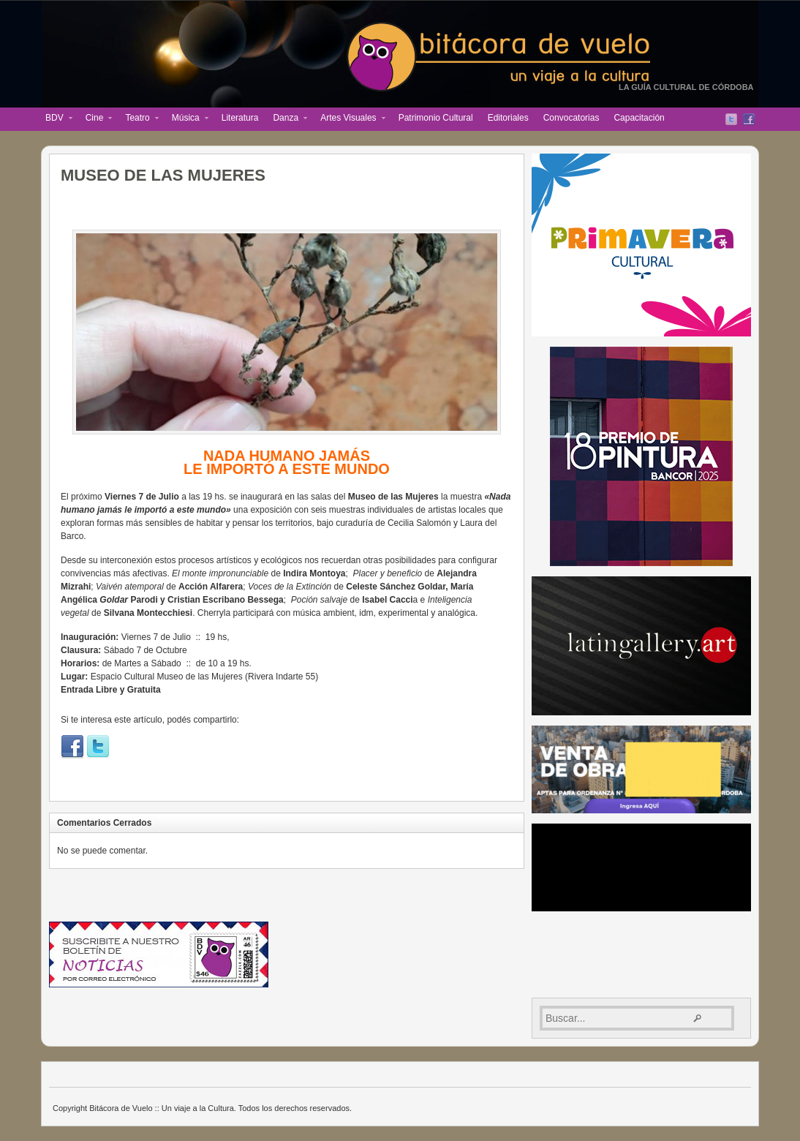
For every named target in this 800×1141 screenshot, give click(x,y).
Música (186, 119)
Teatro (138, 119)
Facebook (749, 119)
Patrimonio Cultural (436, 118)
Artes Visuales (349, 119)
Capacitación (639, 118)
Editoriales (508, 118)
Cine (95, 119)
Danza (286, 119)
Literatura (240, 118)
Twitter (731, 119)
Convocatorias (571, 118)
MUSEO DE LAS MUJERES (163, 175)
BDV (55, 119)
